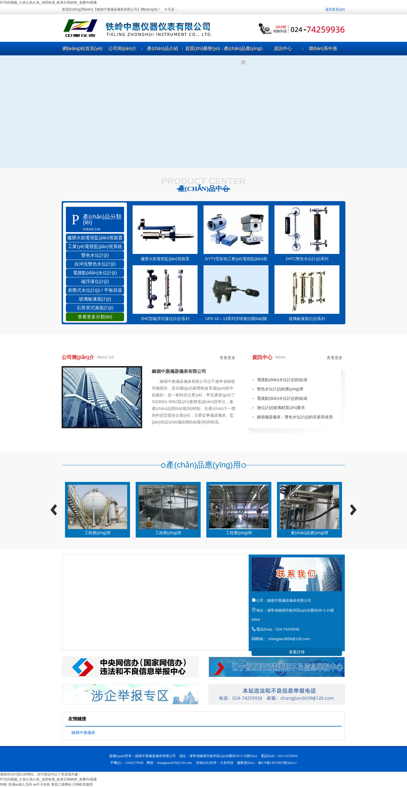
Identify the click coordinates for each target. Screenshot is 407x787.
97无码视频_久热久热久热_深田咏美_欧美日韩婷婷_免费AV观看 (48, 3)
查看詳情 (297, 652)
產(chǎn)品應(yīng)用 (243, 55)
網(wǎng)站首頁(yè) (82, 48)
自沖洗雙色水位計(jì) (95, 264)
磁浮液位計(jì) (95, 281)
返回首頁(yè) (335, 9)
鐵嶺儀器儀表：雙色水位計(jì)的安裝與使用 (295, 417)
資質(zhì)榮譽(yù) (202, 48)
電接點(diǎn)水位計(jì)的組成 (282, 379)
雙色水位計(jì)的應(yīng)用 (280, 389)
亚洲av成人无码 (20, 784)
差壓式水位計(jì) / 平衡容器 (95, 290)
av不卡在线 (41, 784)
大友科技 (226, 763)
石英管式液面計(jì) (95, 307)
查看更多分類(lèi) (95, 316)
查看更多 (227, 357)
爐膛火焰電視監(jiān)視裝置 (95, 237)
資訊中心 (283, 48)
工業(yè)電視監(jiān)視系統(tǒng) (95, 247)
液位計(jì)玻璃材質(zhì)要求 (281, 407)
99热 (3, 784)
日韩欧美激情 (82, 784)
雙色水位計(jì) (95, 255)
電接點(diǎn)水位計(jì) (95, 272)
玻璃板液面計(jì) (95, 299)
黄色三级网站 (61, 784)
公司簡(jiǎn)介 (122, 48)
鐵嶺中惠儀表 (83, 732)
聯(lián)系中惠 (323, 48)
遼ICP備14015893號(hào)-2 (277, 763)
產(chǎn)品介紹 (162, 48)
